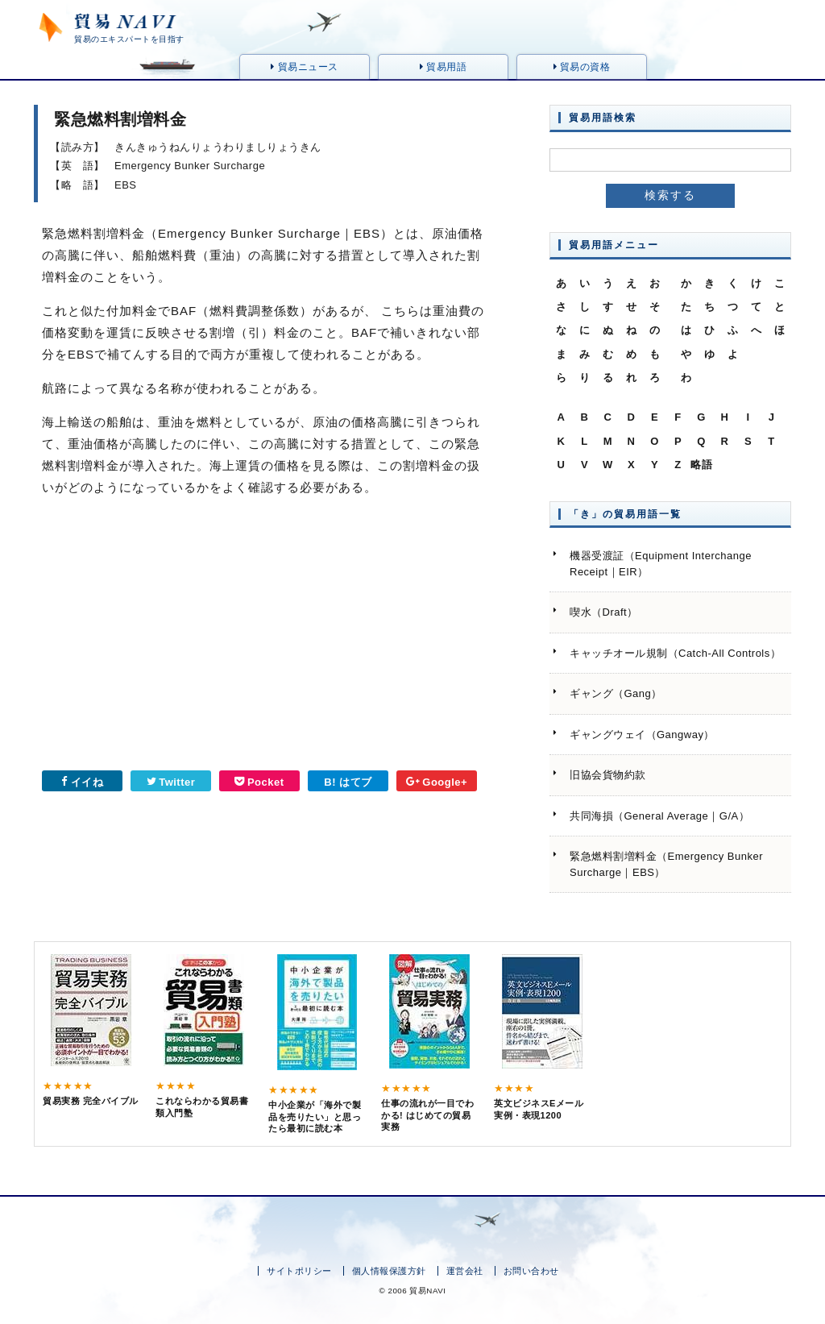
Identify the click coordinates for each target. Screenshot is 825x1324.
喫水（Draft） (604, 612)
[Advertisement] (142, 639)
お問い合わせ (531, 1271)
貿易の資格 (582, 67)
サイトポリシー (299, 1271)
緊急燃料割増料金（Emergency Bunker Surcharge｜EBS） (666, 864)
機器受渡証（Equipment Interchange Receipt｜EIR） (661, 564)
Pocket (259, 782)
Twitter (171, 782)
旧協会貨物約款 (608, 775)
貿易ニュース (304, 67)
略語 (701, 465)
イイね (82, 782)
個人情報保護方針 (389, 1271)
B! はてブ (347, 782)
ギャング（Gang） (616, 693)
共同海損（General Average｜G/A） (659, 816)
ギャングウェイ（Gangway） (642, 734)
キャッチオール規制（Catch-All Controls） (675, 653)
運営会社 (464, 1271)
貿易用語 (443, 67)
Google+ (436, 782)
